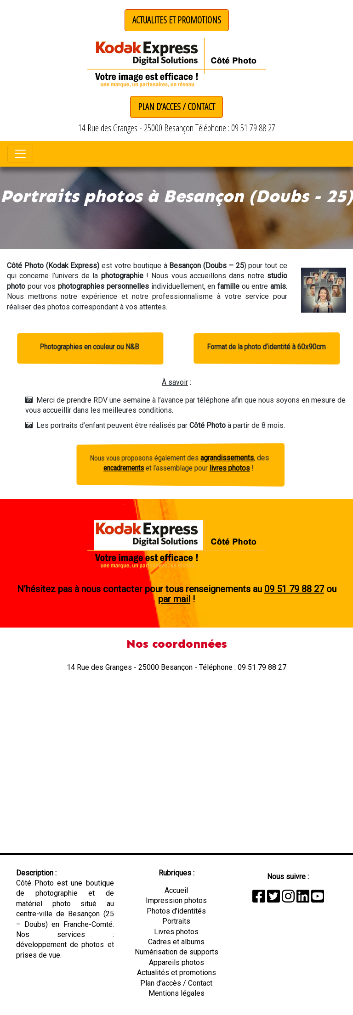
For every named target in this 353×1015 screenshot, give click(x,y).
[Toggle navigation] (20, 154)
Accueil (176, 890)
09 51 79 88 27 (294, 589)
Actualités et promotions (176, 972)
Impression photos (176, 900)
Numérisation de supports (176, 952)
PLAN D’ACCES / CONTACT (176, 107)
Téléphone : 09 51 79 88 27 (235, 128)
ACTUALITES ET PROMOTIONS (176, 20)
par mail (174, 599)
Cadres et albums (176, 941)
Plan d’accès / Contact (176, 983)
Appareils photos (176, 962)
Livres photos (176, 931)
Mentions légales (176, 993)
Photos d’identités (176, 911)
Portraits (176, 921)
